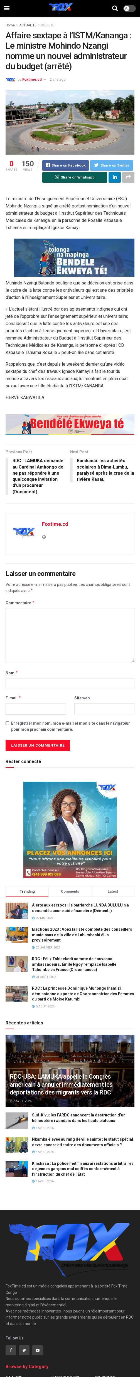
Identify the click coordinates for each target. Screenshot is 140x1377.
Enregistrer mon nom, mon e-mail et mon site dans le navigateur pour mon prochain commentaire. (70, 726)
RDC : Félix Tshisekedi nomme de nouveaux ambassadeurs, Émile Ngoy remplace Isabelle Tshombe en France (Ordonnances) (74, 964)
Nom (12, 673)
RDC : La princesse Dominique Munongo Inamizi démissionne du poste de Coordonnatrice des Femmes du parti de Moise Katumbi (83, 994)
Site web (82, 698)
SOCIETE (47, 25)
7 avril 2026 (20, 1101)
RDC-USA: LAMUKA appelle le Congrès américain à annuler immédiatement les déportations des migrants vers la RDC (61, 1084)
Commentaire (20, 603)
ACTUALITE (27, 25)
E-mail (13, 698)
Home (10, 25)
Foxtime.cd (32, 79)
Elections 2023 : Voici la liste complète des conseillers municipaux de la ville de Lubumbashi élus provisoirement (82, 935)
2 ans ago (58, 79)
